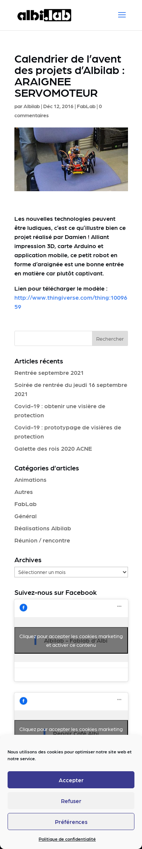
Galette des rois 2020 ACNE (53, 448)
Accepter (71, 780)
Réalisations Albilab (42, 527)
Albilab (31, 106)
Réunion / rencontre (42, 540)
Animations (30, 479)
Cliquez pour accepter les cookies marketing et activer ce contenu (71, 640)
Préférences (71, 821)
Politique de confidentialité (67, 838)
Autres (23, 491)
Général (25, 515)
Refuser (71, 800)
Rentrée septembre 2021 (49, 372)
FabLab (86, 106)
